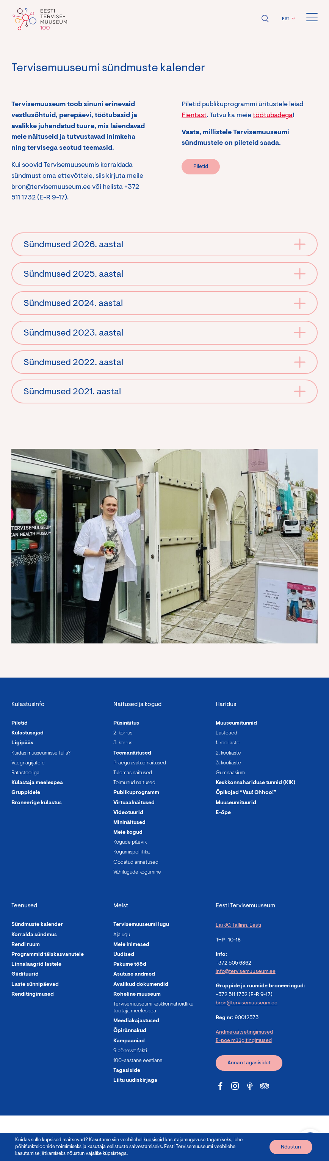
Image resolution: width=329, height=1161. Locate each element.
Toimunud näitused (134, 783)
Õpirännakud (129, 1031)
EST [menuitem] (285, 19)
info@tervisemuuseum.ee (246, 971)
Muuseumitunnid (236, 723)
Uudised (123, 954)
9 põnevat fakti (130, 1051)
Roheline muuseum (137, 994)
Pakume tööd (129, 964)
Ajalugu (121, 935)
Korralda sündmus (34, 935)
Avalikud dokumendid (140, 984)
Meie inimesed (131, 945)
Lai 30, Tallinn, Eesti (238, 925)
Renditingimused (32, 994)
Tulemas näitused (132, 773)
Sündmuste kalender (37, 924)
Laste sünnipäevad (35, 984)
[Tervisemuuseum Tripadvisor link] (264, 1086)
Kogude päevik (130, 842)
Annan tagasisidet (249, 1063)
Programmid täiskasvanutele (47, 954)
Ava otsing (265, 18)
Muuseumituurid (236, 803)
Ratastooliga (25, 773)
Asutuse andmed (134, 974)
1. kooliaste (228, 743)
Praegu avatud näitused (139, 763)
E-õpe (223, 813)
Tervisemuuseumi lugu (141, 924)
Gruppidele (25, 792)
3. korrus (122, 743)
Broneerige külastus (36, 803)
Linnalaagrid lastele (36, 964)
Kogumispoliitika (131, 852)
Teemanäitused (132, 753)
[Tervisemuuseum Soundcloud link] (249, 1086)
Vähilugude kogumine (137, 872)
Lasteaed (226, 733)
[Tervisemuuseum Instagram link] (235, 1086)
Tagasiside (126, 1070)
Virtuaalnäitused (134, 803)
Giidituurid (25, 974)
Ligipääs (22, 743)
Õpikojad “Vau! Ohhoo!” (246, 792)
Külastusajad (27, 733)
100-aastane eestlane (138, 1061)
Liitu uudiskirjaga (135, 1080)
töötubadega (273, 115)
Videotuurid (128, 813)
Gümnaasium (230, 773)
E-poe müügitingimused (244, 1040)
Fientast (194, 115)
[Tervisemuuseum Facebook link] (220, 1086)
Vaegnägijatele (28, 763)
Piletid (200, 166)
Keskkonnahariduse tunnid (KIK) (255, 783)
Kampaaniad (129, 1041)
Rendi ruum (25, 945)
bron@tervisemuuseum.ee (246, 1003)
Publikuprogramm (136, 792)
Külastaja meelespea (37, 783)
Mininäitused (129, 822)
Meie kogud (128, 832)
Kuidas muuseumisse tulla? (40, 753)
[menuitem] (287, 19)
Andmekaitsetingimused (244, 1032)
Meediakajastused (136, 1021)
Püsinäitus (126, 723)
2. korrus (122, 733)
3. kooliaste (228, 763)
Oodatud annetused (135, 862)
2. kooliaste (228, 753)
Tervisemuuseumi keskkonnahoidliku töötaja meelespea (153, 1008)
